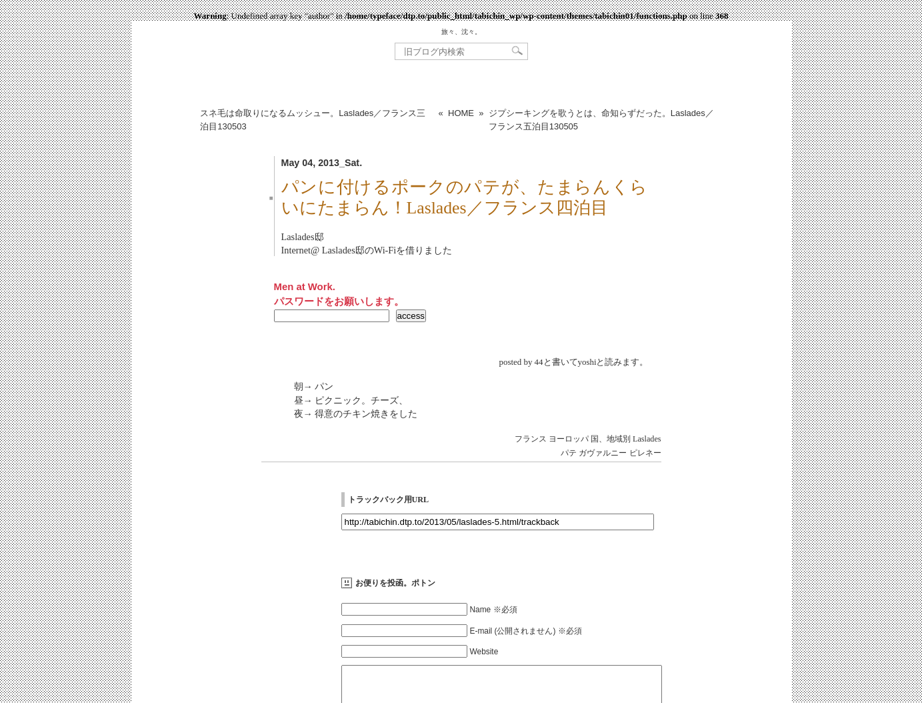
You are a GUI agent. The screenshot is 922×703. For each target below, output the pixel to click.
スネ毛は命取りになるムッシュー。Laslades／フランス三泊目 (312, 119)
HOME (461, 113)
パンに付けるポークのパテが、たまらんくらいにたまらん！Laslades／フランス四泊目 (464, 197)
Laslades (647, 439)
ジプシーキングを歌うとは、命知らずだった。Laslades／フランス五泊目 (601, 119)
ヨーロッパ (569, 439)
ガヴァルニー (603, 453)
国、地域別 (611, 439)
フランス (531, 439)
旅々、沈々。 (461, 31)
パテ (569, 453)
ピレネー (645, 453)
